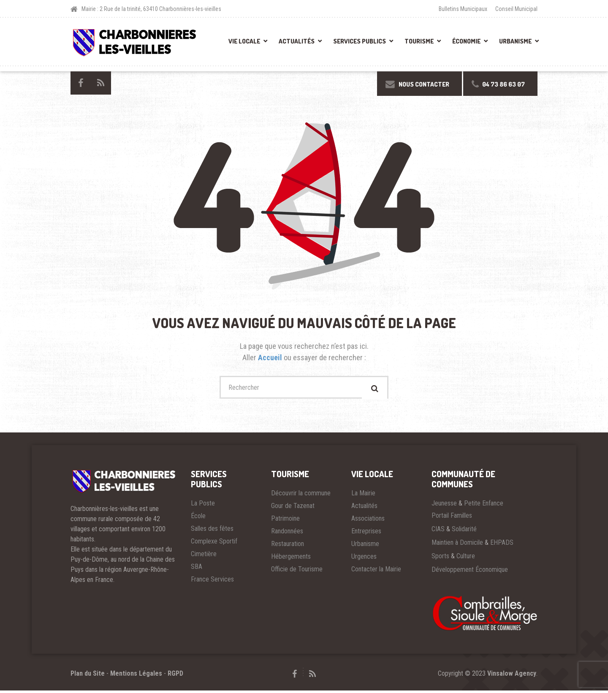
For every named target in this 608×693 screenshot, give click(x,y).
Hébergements (291, 559)
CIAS (438, 531)
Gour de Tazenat (293, 508)
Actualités (297, 41)
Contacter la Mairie (376, 572)
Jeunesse (444, 506)
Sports (440, 558)
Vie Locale (244, 41)
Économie (466, 41)
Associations (368, 521)
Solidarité (464, 531)
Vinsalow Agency (511, 676)
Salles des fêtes (212, 531)
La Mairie (363, 496)
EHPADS (501, 545)
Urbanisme (515, 41)
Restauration (287, 546)
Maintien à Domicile (457, 545)
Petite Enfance (483, 506)
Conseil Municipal (516, 8)
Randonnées (287, 534)
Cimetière (204, 556)
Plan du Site (88, 676)
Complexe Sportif (214, 544)
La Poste (203, 506)
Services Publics (359, 41)
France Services (212, 582)
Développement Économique (470, 572)
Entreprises (366, 534)
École (198, 518)
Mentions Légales (136, 676)
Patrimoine (285, 521)
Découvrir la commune (301, 496)
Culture (465, 558)
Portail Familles (452, 518)
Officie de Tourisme (297, 572)
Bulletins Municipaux (463, 8)
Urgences (364, 559)
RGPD (175, 676)
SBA (196, 569)
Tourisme (419, 41)
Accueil (271, 357)
